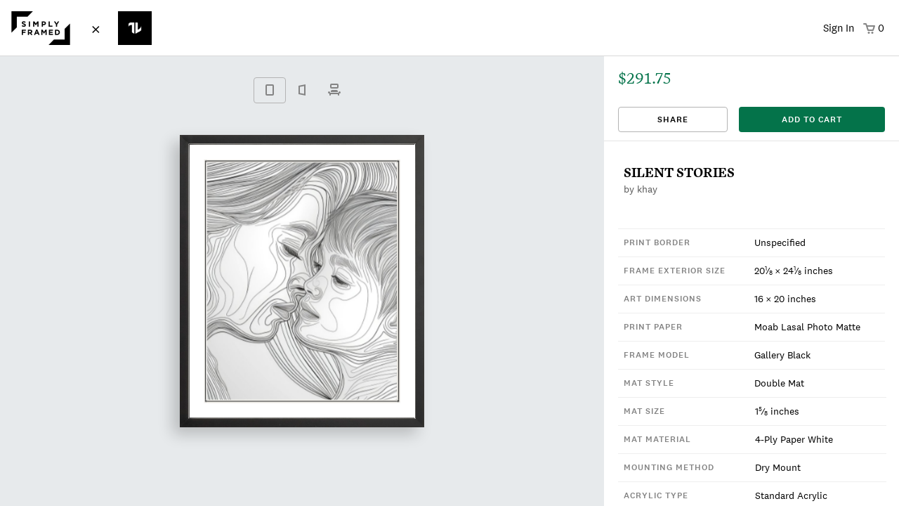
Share (672, 119)
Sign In (838, 27)
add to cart (812, 119)
